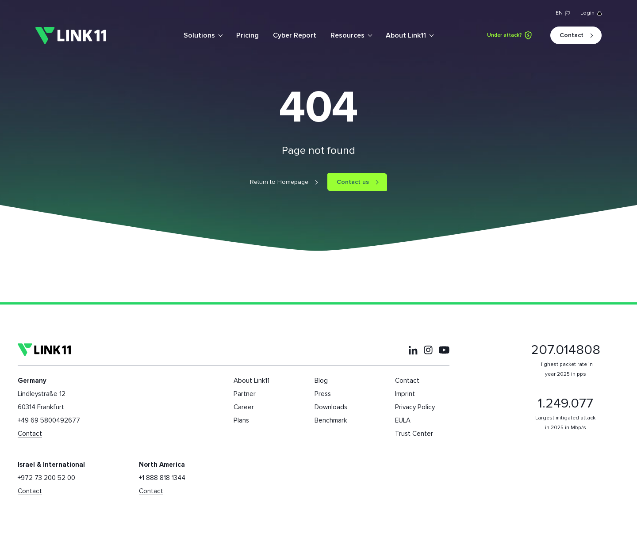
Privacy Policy (415, 407)
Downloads (331, 407)
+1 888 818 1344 (162, 478)
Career (244, 407)
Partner (245, 394)
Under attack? (509, 35)
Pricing (247, 35)
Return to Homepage (279, 182)
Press (323, 394)
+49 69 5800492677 (49, 420)
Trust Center (414, 433)
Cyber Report (294, 35)
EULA (403, 420)
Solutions (199, 35)
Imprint (405, 394)
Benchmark (331, 420)
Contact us (353, 182)
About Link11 (406, 35)
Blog (321, 380)
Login (591, 13)
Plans (241, 420)
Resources (347, 35)
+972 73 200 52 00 (46, 478)
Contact (571, 35)
